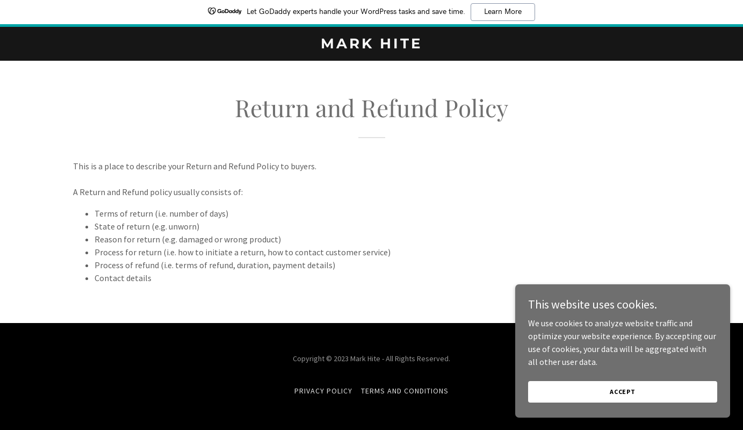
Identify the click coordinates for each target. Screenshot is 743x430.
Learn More (503, 12)
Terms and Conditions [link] (405, 391)
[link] (371, 45)
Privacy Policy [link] (323, 391)
